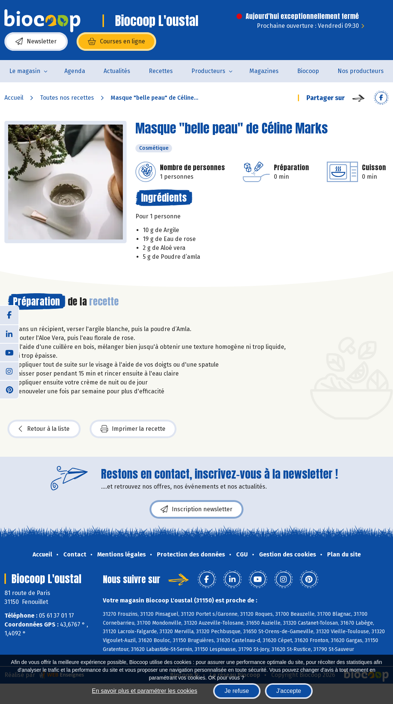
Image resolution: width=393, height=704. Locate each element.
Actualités (117, 71)
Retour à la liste (44, 429)
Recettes (161, 71)
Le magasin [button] (24, 71)
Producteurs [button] (208, 71)
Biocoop (308, 71)
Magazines (264, 71)
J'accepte (288, 691)
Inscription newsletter (196, 509)
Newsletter (36, 41)
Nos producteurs (360, 71)
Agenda (74, 71)
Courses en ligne (116, 41)
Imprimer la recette (133, 429)
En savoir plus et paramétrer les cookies (144, 691)
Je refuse (237, 691)
